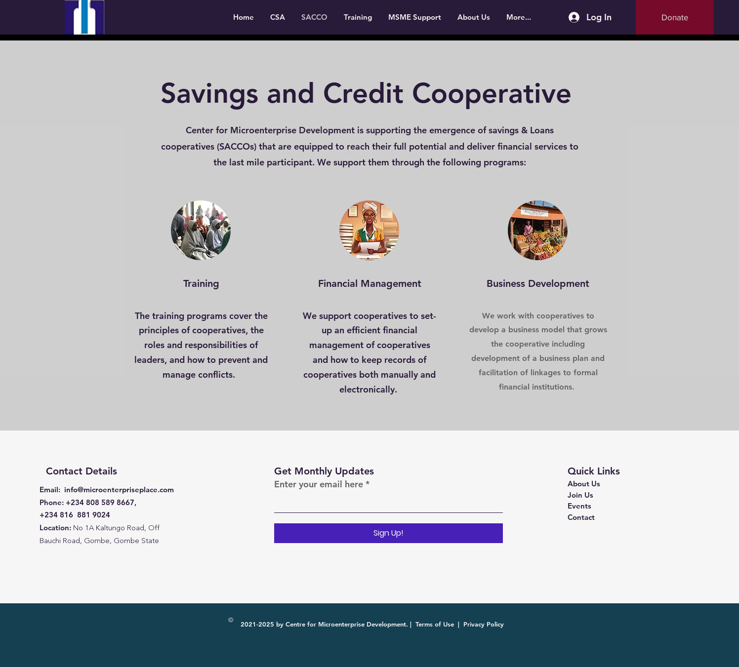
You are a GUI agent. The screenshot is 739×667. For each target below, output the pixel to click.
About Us (584, 483)
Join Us (580, 495)
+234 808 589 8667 (100, 502)
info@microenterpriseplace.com (119, 489)
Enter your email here (318, 484)
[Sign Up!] (388, 533)
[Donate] (675, 17)
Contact (581, 517)
